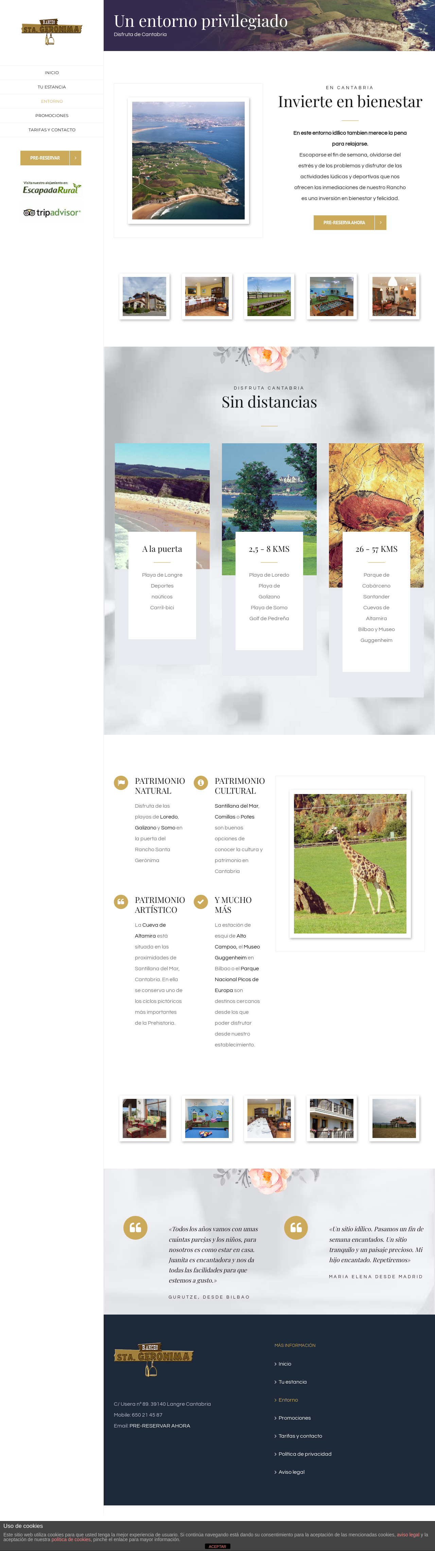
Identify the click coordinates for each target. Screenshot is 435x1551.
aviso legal (408, 1534)
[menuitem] (52, 72)
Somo (168, 827)
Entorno (288, 1400)
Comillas (226, 817)
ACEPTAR (217, 1547)
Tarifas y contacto (300, 1436)
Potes (248, 817)
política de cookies (71, 1539)
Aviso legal (291, 1472)
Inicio (285, 1364)
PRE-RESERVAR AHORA (159, 1426)
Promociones (295, 1418)
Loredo (169, 817)
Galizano (146, 827)
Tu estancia (293, 1382)
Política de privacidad (305, 1454)
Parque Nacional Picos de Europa (237, 979)
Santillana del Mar (236, 806)
